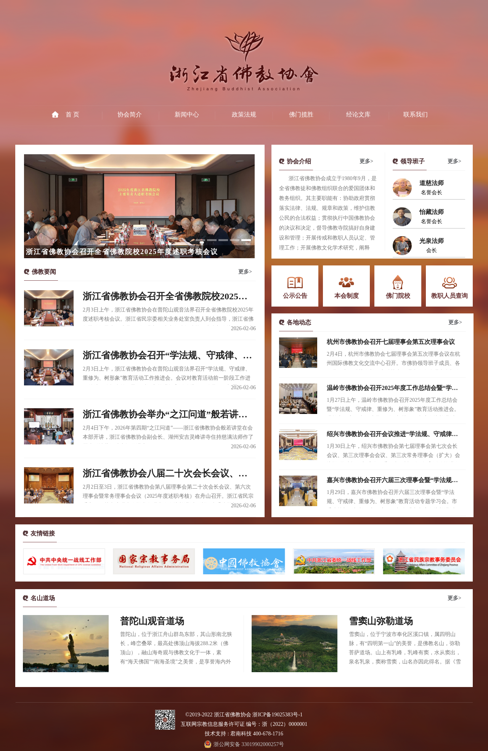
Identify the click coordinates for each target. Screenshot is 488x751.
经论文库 (358, 114)
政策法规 (244, 114)
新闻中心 (187, 114)
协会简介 (129, 114)
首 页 (72, 114)
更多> (245, 272)
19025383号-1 (287, 714)
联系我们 (415, 114)
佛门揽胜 (301, 114)
